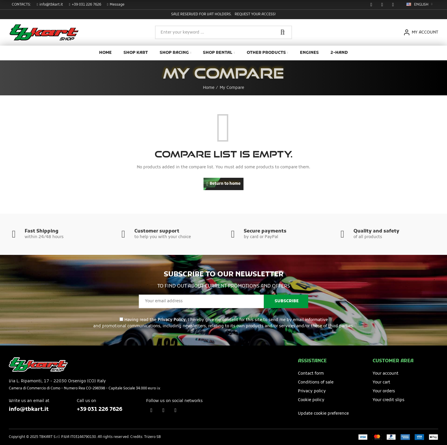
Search (282, 32)
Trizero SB (152, 437)
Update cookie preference (323, 413)
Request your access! (255, 14)
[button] (50, 4)
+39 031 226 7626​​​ (99, 409)
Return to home (225, 183)
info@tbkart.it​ (29, 409)
